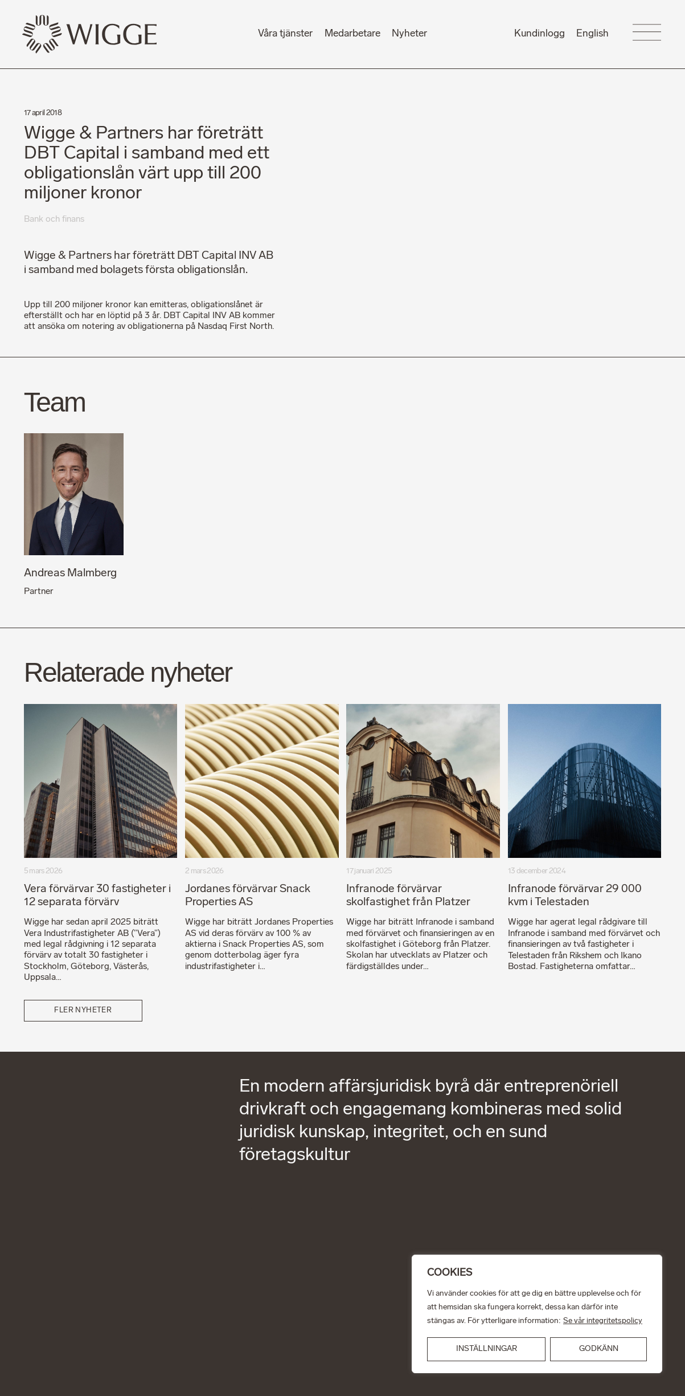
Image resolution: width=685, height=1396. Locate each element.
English (592, 34)
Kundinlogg (539, 34)
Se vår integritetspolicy (603, 1321)
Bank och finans (54, 219)
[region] (537, 1314)
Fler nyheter (83, 1009)
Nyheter (409, 34)
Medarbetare (352, 34)
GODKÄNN (598, 1349)
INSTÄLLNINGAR (486, 1349)
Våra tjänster (285, 34)
